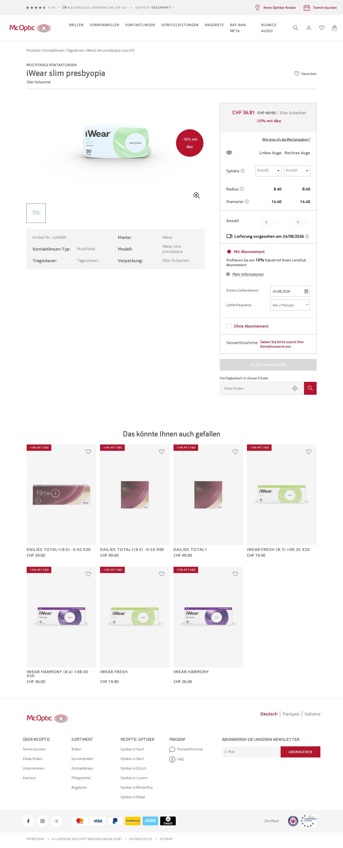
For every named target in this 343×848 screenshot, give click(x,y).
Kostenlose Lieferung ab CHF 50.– (98, 8)
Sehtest (153, 8)
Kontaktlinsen (54, 50)
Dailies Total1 (190, 550)
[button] (309, 28)
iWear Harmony (191, 672)
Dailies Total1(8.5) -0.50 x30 (59, 550)
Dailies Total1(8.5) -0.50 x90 (132, 550)
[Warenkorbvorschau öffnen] (334, 28)
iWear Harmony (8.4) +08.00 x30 (57, 674)
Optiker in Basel (132, 797)
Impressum (35, 839)
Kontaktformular (186, 749)
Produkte (33, 50)
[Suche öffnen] (296, 28)
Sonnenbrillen (82, 758)
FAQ (176, 759)
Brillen (76, 749)
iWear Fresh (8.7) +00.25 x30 (278, 550)
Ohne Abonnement (251, 326)
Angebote (79, 787)
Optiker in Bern (132, 758)
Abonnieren (300, 752)
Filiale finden (32, 758)
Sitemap (166, 839)
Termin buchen (34, 749)
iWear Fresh (114, 672)
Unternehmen (33, 768)
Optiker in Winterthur (136, 787)
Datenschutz (141, 839)
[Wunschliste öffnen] (322, 28)
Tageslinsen (75, 50)
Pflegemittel (81, 778)
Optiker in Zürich (133, 768)
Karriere (29, 778)
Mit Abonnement (249, 251)
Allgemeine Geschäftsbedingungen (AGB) (87, 839)
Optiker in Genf (132, 749)
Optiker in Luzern (133, 778)
